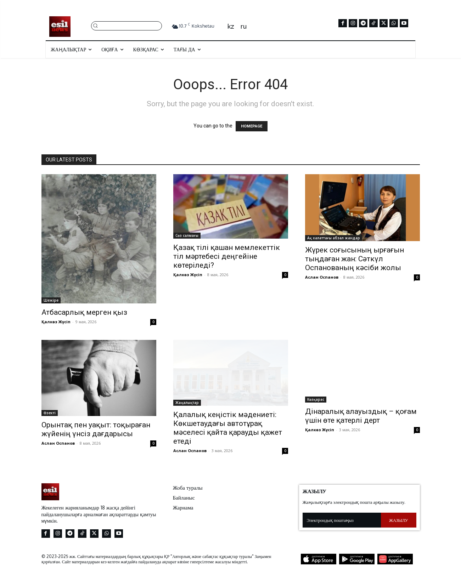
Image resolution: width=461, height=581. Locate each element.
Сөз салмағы (186, 235)
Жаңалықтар (187, 402)
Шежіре (51, 300)
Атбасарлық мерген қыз (84, 312)
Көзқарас (315, 399)
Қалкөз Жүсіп (56, 321)
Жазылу (398, 520)
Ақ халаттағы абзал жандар (333, 237)
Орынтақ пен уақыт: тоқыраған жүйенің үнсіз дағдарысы (95, 429)
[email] (342, 520)
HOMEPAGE (251, 126)
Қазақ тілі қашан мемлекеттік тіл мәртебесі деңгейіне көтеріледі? (226, 256)
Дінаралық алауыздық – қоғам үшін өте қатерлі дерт (361, 416)
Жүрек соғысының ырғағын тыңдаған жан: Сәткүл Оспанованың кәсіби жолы (354, 259)
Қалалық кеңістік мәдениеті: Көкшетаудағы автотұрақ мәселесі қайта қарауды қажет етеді (227, 427)
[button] (126, 25)
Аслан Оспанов (321, 277)
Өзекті (50, 412)
